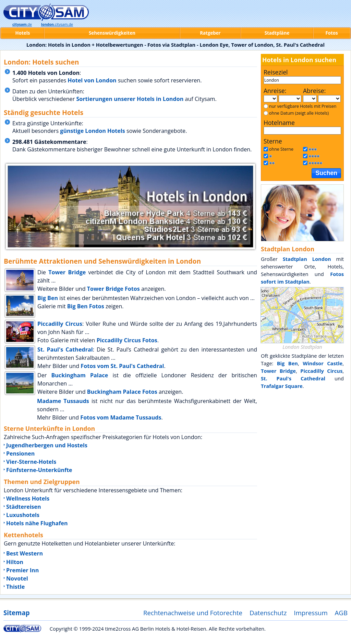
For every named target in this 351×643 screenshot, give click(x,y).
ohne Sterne (281, 149)
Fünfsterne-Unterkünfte (39, 470)
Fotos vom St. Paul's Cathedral (122, 366)
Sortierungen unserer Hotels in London (129, 99)
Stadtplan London (307, 258)
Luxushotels (22, 515)
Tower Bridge (67, 272)
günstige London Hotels (92, 131)
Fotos (331, 33)
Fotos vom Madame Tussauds (120, 417)
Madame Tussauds (63, 401)
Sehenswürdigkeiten (112, 33)
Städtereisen (23, 506)
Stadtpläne (277, 33)
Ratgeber (210, 33)
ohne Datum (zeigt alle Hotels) (299, 113)
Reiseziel (276, 72)
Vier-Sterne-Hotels (31, 462)
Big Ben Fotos (85, 306)
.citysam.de (57, 24)
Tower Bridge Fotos (113, 288)
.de (22, 24)
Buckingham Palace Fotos (122, 391)
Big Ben (47, 298)
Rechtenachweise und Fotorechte (192, 612)
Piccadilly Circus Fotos (127, 340)
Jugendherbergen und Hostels (46, 445)
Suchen (326, 173)
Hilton (14, 562)
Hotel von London (92, 80)
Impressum (311, 612)
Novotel (17, 578)
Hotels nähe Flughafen (37, 523)
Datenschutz (268, 612)
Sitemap (16, 612)
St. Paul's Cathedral (65, 349)
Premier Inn (22, 570)
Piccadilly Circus (59, 324)
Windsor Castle (322, 363)
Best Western (24, 553)
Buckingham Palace (79, 375)
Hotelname (279, 122)
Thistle (15, 586)
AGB (341, 612)
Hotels (22, 33)
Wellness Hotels (27, 498)
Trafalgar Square (282, 385)
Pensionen (20, 453)
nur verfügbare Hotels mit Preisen (302, 106)
